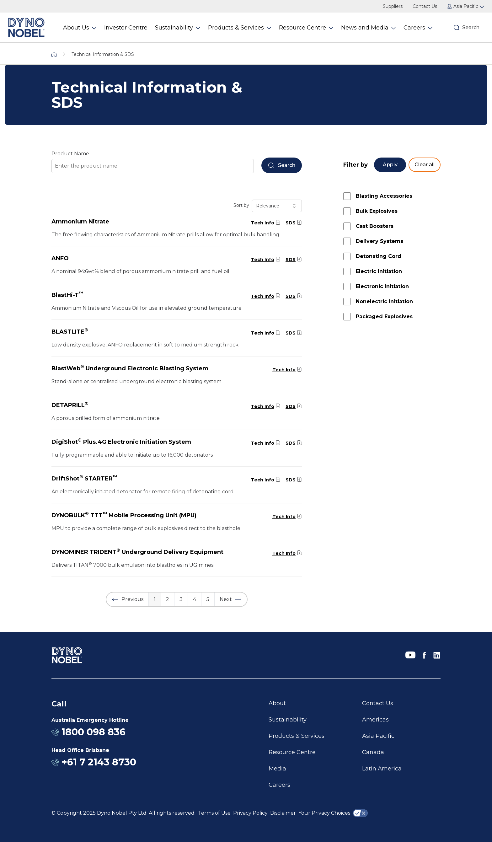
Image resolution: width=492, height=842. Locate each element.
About (277, 703)
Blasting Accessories (384, 196)
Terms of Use (214, 813)
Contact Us (425, 6)
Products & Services (296, 735)
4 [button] (194, 599)
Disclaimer (283, 813)
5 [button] (207, 599)
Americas (375, 719)
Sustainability (288, 719)
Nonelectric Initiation (384, 301)
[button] (127, 599)
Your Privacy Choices (324, 813)
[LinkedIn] (437, 655)
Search (470, 27)
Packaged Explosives (384, 316)
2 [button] (167, 599)
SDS (291, 223)
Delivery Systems (379, 241)
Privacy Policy (250, 813)
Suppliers (393, 6)
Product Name (70, 154)
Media (277, 768)
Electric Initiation (379, 271)
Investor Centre (125, 27)
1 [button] (155, 599)
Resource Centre (292, 752)
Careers (279, 784)
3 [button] (181, 599)
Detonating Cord (378, 256)
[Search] (456, 28)
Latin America (382, 768)
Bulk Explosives (377, 211)
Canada (373, 752)
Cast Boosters (374, 226)
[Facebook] (424, 655)
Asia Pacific (378, 735)
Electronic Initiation (382, 286)
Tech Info (262, 223)
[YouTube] (410, 655)
